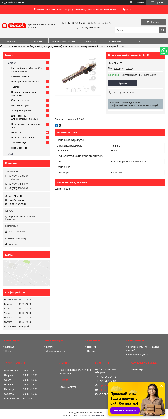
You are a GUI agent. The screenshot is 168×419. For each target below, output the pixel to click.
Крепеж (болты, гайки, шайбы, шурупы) (142, 348)
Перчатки (16, 132)
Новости (36, 41)
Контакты (115, 41)
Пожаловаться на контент (92, 416)
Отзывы (91, 41)
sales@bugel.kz (16, 200)
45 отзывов (139, 2)
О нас (8, 351)
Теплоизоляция (19, 142)
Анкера (69, 46)
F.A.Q (10, 154)
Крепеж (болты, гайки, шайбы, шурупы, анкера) (35, 46)
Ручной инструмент (21, 105)
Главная (12, 41)
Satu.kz (98, 412)
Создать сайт (7, 2)
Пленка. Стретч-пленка (23, 137)
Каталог (11, 63)
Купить (126, 9)
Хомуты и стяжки (20, 100)
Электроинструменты (22, 110)
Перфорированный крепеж (25, 81)
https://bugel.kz (16, 196)
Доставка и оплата (63, 41)
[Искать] (162, 30)
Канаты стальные (20, 76)
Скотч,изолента (19, 148)
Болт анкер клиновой (87, 46)
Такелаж (15, 87)
